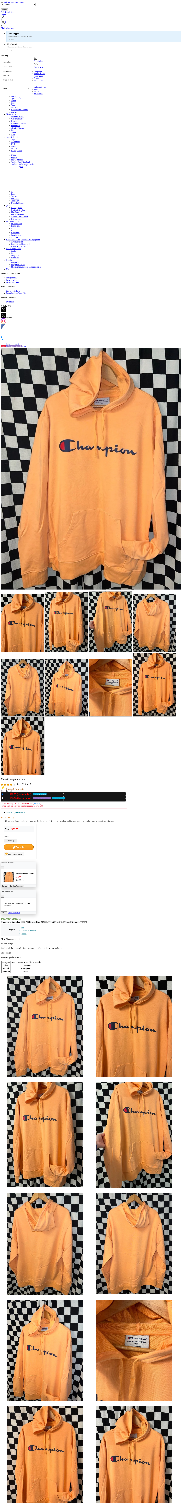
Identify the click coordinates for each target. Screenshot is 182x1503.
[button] (91, 25)
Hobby (14, 155)
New (25, 794)
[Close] (2, 868)
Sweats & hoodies (28, 931)
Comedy (14, 107)
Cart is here (38, 67)
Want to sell (8, 80)
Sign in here (39, 61)
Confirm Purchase (16, 886)
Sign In (4, 14)
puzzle (13, 146)
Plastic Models (17, 160)
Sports (13, 105)
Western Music (17, 119)
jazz (12, 130)
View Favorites (14, 913)
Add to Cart (18, 847)
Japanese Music (17, 116)
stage (13, 103)
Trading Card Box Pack (20, 162)
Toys (13, 139)
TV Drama (38, 94)
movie (36, 91)
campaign (7, 62)
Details (37, 803)
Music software (12, 114)
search (4, 10)
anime (36, 89)
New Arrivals (8, 66)
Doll (13, 144)
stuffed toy (15, 141)
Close (4, 913)
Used (34, 798)
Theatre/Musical (17, 128)
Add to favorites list (13, 853)
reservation (7, 71)
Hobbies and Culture (19, 110)
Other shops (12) (15, 812)
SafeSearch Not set (8, 12)
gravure (14, 112)
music (13, 96)
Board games (16, 151)
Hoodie (24, 934)
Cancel (4, 886)
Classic (14, 121)
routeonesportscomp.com (14, 2)
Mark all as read (7, 28)
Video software (40, 87)
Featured (6, 75)
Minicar (14, 148)
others (13, 100)
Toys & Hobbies (12, 137)
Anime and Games (18, 123)
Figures (14, 157)
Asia (13, 135)
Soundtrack (15, 126)
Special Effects (17, 98)
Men (5, 88)
